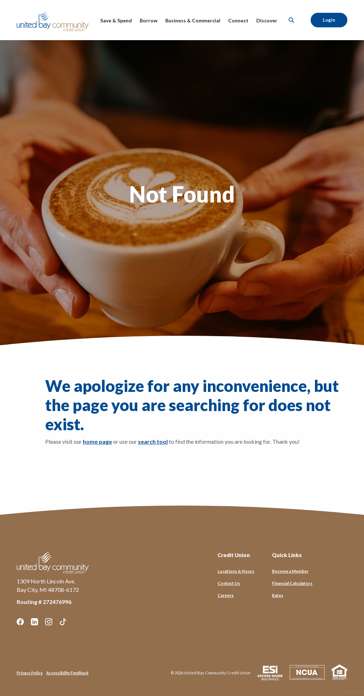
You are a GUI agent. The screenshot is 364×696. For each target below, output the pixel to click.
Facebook (20, 621)
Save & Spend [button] (116, 20)
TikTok (62, 621)
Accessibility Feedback (67, 672)
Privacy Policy (30, 672)
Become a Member (290, 571)
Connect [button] (238, 20)
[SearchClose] (291, 20)
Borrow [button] (148, 20)
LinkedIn (34, 621)
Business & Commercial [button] (192, 20)
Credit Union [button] (234, 555)
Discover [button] (266, 20)
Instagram (48, 621)
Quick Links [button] (287, 555)
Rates (277, 595)
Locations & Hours (236, 571)
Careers (226, 595)
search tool (153, 441)
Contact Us (229, 583)
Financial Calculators (292, 583)
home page (97, 441)
